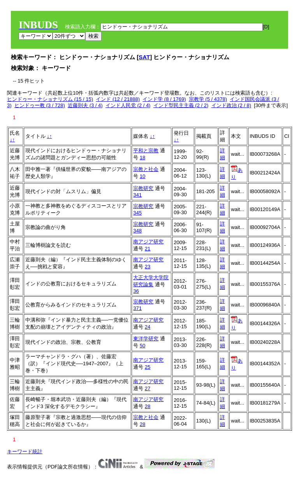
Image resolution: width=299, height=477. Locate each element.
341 (137, 195)
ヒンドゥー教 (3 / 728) (39, 105)
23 (147, 266)
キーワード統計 (24, 451)
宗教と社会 (145, 169)
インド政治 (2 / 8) (231, 105)
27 (147, 388)
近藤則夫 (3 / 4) (85, 105)
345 (137, 213)
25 (147, 367)
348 (137, 231)
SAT (144, 57)
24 (147, 327)
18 (142, 157)
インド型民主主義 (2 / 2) (181, 105)
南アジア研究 (148, 242)
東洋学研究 (145, 338)
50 (142, 346)
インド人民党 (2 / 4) (128, 105)
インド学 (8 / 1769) (164, 99)
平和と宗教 (145, 150)
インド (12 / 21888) (118, 99)
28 (147, 406)
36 (136, 291)
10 (142, 176)
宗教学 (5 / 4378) (208, 99)
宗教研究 (143, 188)
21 (147, 249)
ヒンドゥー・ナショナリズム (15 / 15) (50, 99)
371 (137, 308)
